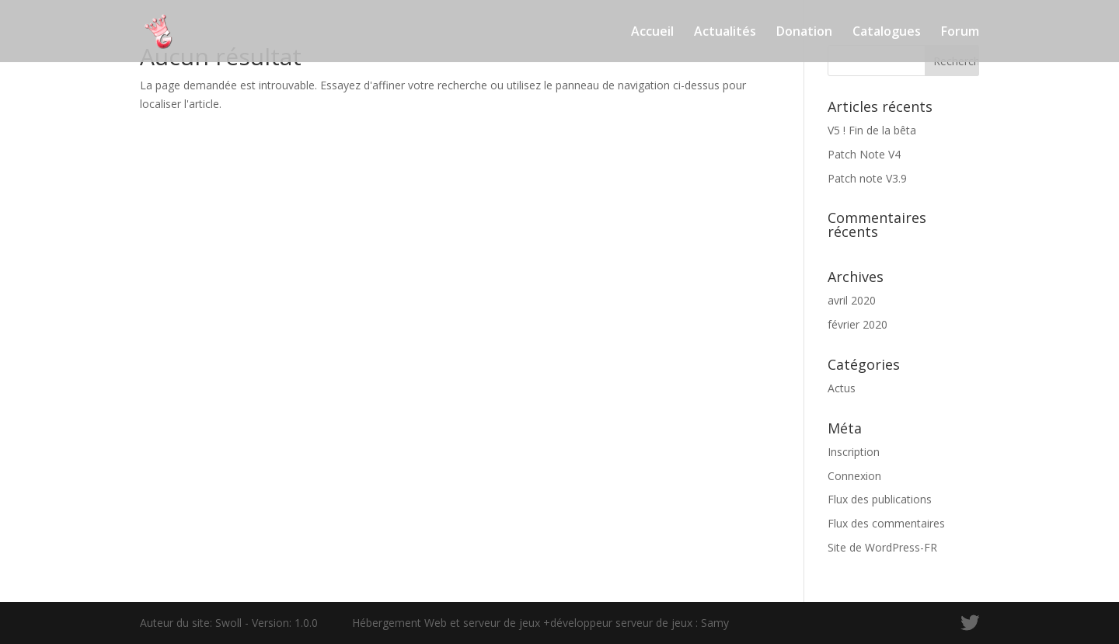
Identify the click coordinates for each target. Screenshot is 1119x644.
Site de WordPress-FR (882, 547)
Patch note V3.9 (867, 178)
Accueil (652, 33)
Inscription (854, 451)
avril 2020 (852, 300)
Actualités (725, 33)
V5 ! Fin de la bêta (872, 130)
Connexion (854, 475)
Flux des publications (880, 499)
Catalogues (886, 33)
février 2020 (857, 324)
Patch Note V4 (864, 154)
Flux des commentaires (886, 523)
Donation (804, 33)
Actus (842, 388)
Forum (960, 33)
